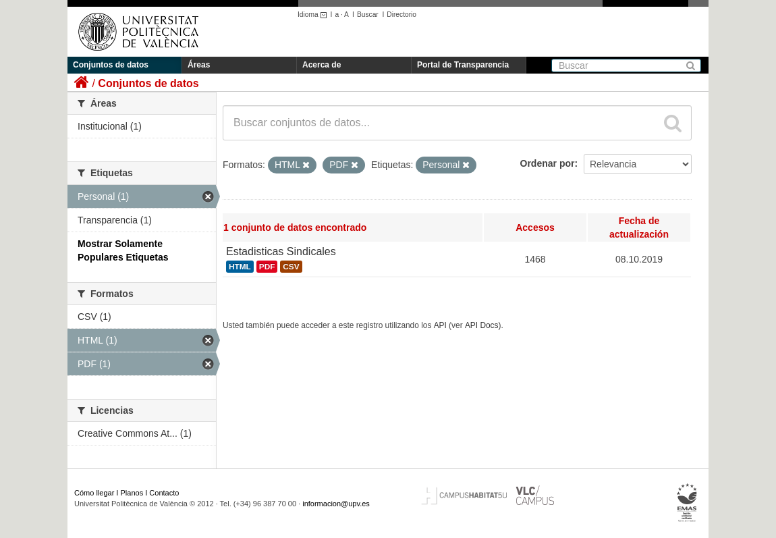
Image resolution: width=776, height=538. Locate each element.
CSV (291, 266)
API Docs (482, 325)
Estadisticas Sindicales (281, 251)
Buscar (368, 14)
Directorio (401, 14)
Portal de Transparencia (463, 65)
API (440, 325)
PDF (267, 266)
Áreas (199, 65)
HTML (240, 266)
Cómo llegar (94, 493)
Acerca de (321, 65)
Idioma (314, 14)
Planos (132, 493)
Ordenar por (547, 163)
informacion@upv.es (336, 504)
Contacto (164, 493)
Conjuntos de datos (110, 65)
